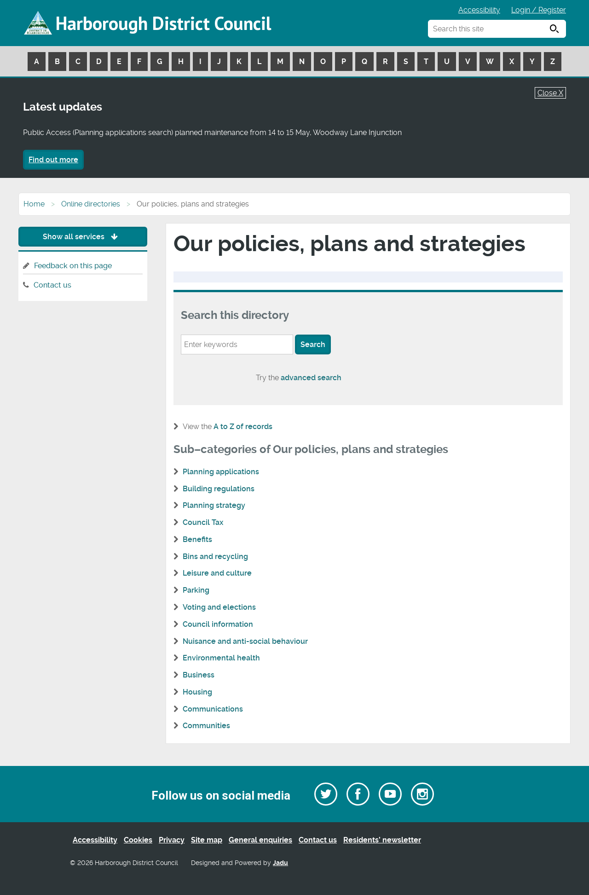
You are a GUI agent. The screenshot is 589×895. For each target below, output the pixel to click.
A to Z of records (243, 426)
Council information (218, 624)
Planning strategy (214, 505)
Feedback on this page (73, 265)
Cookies (138, 840)
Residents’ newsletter (382, 840)
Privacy (172, 840)
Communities (206, 725)
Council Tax (203, 522)
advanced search (311, 377)
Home (34, 204)
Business (198, 675)
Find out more (53, 159)
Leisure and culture (217, 573)
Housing (197, 692)
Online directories (90, 204)
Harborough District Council (163, 23)
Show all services (82, 236)
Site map (206, 840)
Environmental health (221, 658)
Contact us (52, 285)
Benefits (197, 539)
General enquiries (260, 840)
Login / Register (538, 10)
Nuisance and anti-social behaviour (245, 641)
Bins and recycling (215, 556)
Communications (213, 709)
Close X (550, 92)
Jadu (280, 863)
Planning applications (221, 471)
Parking (196, 590)
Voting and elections (219, 607)
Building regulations (218, 488)
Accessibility (479, 10)
